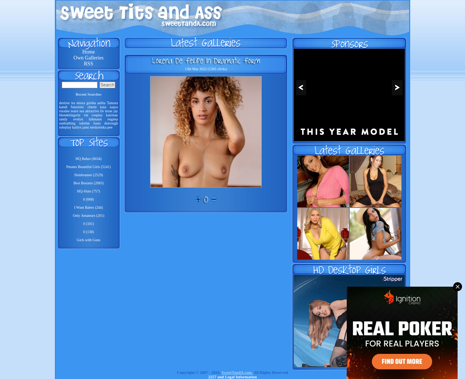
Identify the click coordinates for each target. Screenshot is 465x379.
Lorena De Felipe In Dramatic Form (206, 60)
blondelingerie (70, 115)
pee (110, 127)
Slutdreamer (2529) (88, 175)
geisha (91, 103)
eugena (113, 119)
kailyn (76, 127)
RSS (88, 63)
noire (74, 111)
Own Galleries (88, 58)
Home (88, 52)
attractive (92, 111)
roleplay (65, 127)
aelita (102, 103)
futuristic (77, 107)
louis (97, 123)
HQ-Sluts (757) (88, 191)
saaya (114, 107)
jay (115, 111)
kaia (103, 107)
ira (73, 103)
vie (86, 115)
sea (81, 111)
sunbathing (67, 123)
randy (63, 119)
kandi (63, 107)
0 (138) (88, 232)
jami (85, 127)
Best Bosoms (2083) (89, 183)
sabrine (84, 123)
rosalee (64, 111)
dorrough (111, 123)
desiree (64, 103)
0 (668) (88, 199)
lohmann (95, 119)
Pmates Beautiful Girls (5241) (88, 167)
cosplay (97, 115)
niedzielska (98, 127)
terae (108, 111)
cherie (92, 107)
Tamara (112, 103)
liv (102, 111)
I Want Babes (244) (88, 207)
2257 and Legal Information (232, 377)
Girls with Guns (89, 240)
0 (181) (88, 224)
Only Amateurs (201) (88, 216)
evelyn (78, 119)
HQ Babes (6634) (88, 159)
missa (81, 103)
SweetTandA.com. (237, 372)
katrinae (112, 115)
